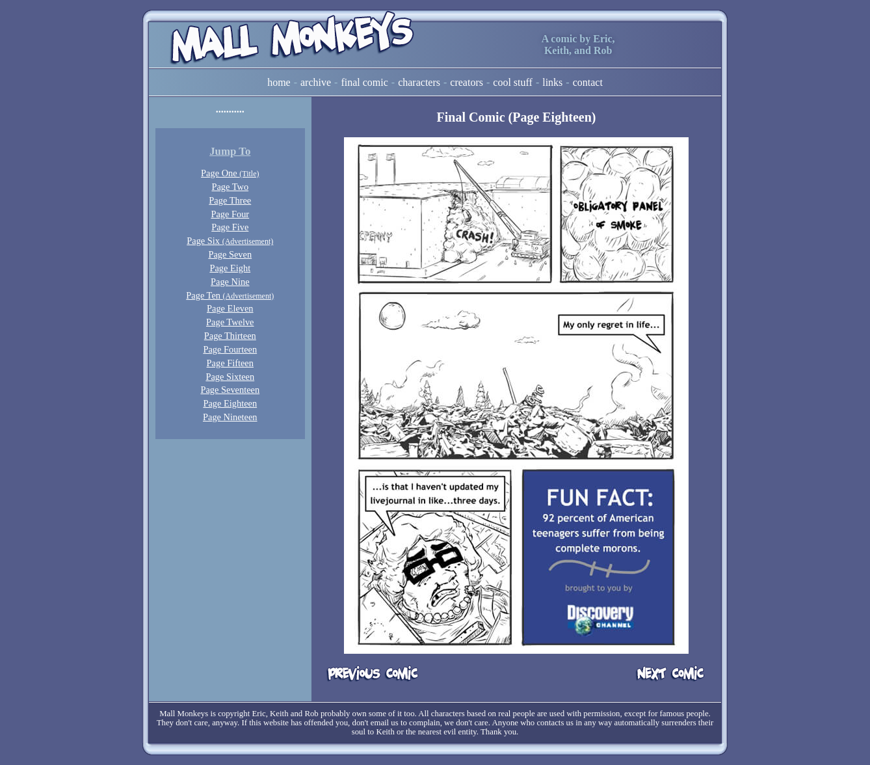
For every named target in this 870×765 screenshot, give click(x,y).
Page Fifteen (230, 363)
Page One (230, 173)
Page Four (230, 214)
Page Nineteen (230, 417)
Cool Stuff (513, 82)
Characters (419, 82)
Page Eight (229, 268)
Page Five (229, 227)
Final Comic (364, 82)
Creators (466, 82)
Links (552, 82)
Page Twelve (230, 322)
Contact (588, 82)
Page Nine (230, 281)
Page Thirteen (230, 335)
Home (279, 82)
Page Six (230, 240)
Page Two (229, 186)
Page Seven (230, 254)
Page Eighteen (230, 403)
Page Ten (230, 295)
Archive (315, 82)
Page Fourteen (230, 349)
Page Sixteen (229, 376)
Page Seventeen (229, 389)
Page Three (230, 200)
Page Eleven (230, 308)
